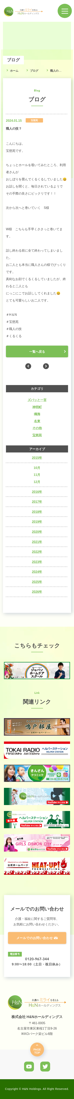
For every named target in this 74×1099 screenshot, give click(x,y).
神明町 (37, 407)
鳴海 (37, 414)
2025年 (37, 582)
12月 (37, 482)
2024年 (37, 571)
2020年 (37, 531)
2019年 (37, 521)
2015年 (37, 457)
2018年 (37, 511)
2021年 (37, 542)
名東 (37, 421)
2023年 (37, 562)
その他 (37, 428)
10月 (37, 468)
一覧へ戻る (37, 351)
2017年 (37, 501)
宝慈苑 (37, 435)
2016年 (37, 491)
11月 (37, 474)
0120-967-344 (37, 959)
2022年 (37, 551)
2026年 (37, 591)
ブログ (34, 70)
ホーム (14, 70)
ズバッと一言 (37, 400)
